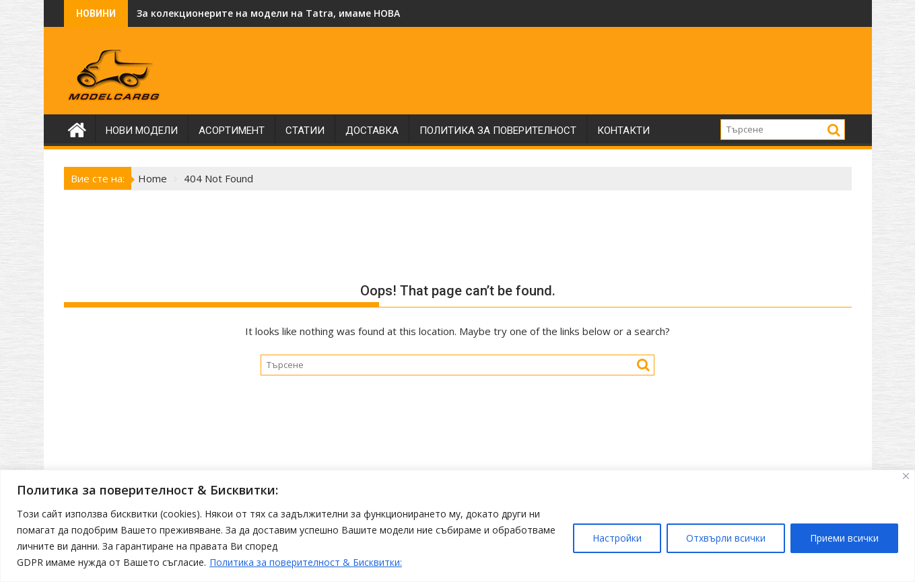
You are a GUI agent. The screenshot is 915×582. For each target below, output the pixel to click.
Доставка (372, 130)
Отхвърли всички (726, 538)
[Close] (906, 476)
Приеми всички (844, 538)
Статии (305, 130)
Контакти (623, 130)
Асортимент (232, 130)
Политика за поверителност (497, 130)
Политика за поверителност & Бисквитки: (305, 562)
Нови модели (142, 130)
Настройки (617, 538)
